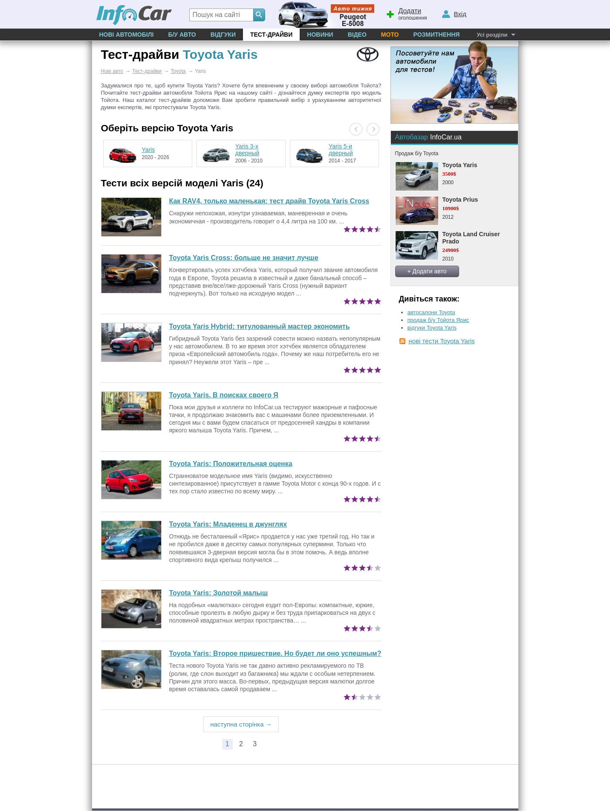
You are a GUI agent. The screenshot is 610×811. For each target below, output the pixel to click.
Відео (357, 34)
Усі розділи (492, 35)
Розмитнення (436, 34)
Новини (320, 34)
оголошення (406, 13)
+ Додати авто (427, 271)
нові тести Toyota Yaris (442, 341)
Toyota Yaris (459, 165)
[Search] (259, 15)
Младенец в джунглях (228, 524)
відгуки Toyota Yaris (432, 327)
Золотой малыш (218, 593)
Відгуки (223, 34)
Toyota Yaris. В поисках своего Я (223, 395)
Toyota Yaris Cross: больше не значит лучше (243, 257)
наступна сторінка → (241, 724)
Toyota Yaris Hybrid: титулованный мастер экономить (259, 326)
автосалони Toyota (431, 312)
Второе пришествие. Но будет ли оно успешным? (275, 653)
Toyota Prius (460, 199)
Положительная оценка (230, 463)
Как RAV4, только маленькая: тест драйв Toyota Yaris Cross (269, 201)
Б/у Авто (182, 34)
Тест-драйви (271, 34)
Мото (390, 34)
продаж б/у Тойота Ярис (438, 320)
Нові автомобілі (126, 34)
